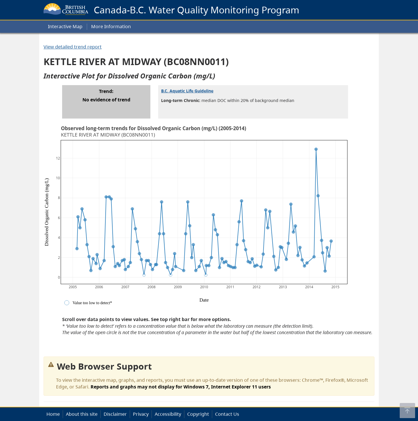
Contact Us (227, 414)
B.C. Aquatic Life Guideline (187, 91)
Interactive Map (65, 26)
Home (53, 414)
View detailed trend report (73, 47)
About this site (82, 414)
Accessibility (168, 414)
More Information (111, 26)
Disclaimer (115, 414)
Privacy (141, 414)
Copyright (198, 414)
